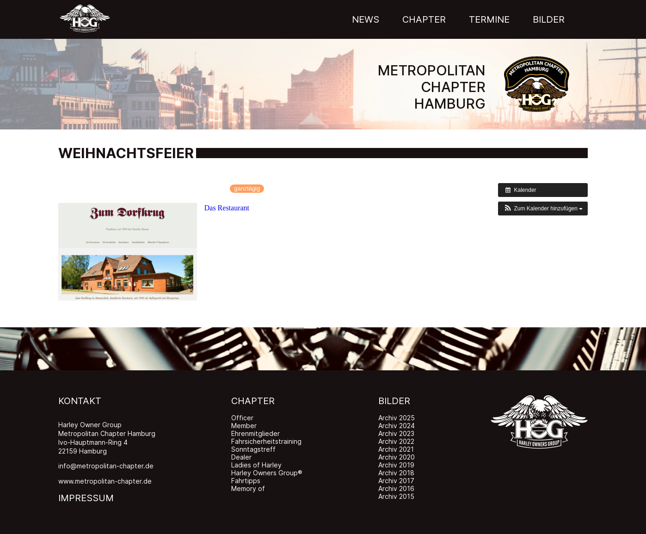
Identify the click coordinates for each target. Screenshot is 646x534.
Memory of (248, 488)
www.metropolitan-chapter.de (105, 481)
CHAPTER (253, 400)
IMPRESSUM (86, 497)
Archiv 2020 (396, 457)
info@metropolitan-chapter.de (106, 466)
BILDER (394, 400)
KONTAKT (79, 400)
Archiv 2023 (396, 433)
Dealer (241, 457)
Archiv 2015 (396, 496)
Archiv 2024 (396, 426)
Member (244, 426)
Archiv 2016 (396, 488)
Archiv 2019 (396, 465)
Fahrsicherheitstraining (266, 441)
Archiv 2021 (396, 449)
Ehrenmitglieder (255, 433)
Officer (242, 418)
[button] (542, 208)
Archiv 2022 (396, 441)
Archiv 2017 (396, 481)
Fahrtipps (245, 481)
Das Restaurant (226, 208)
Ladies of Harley (256, 465)
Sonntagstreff (253, 449)
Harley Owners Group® (266, 473)
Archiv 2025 (396, 418)
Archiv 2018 (396, 473)
